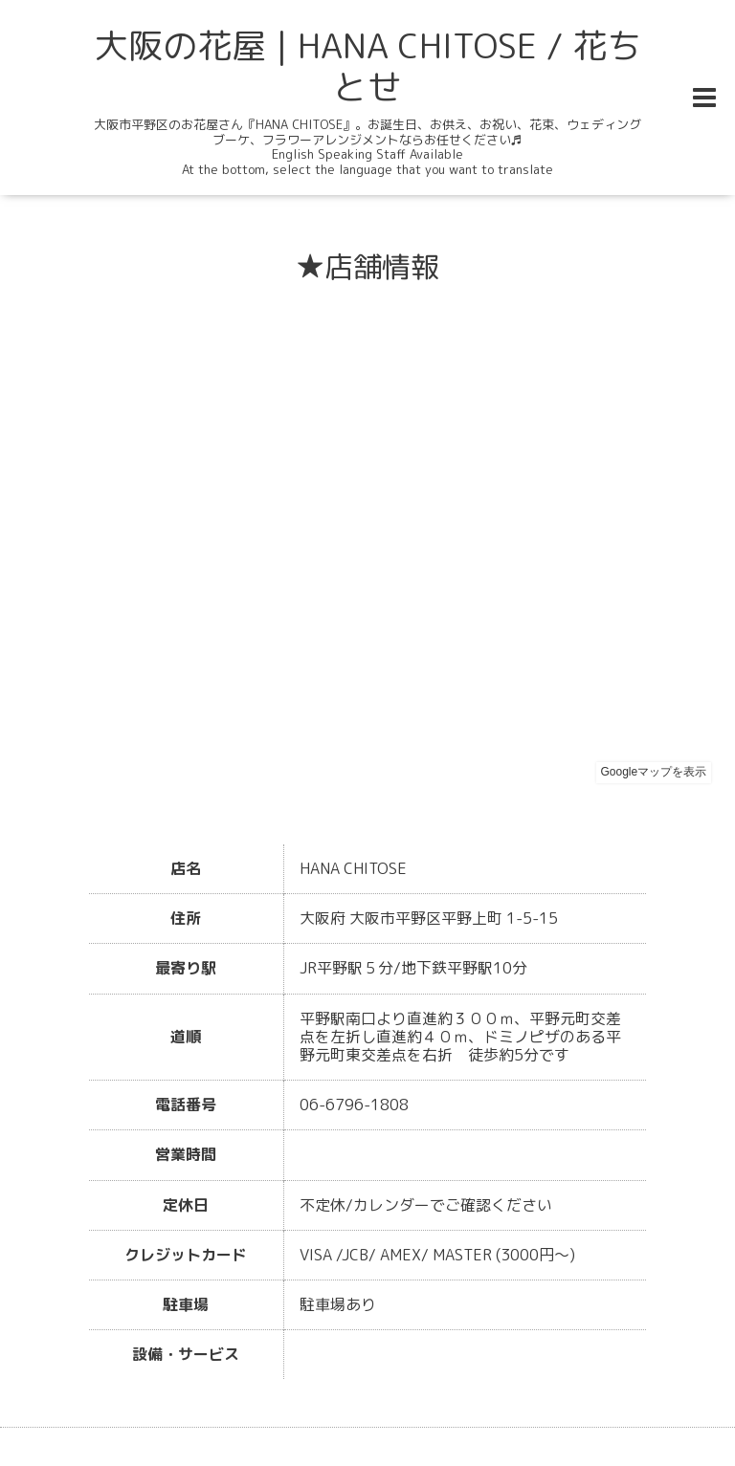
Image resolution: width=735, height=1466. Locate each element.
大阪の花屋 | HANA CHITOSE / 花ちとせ (367, 66)
